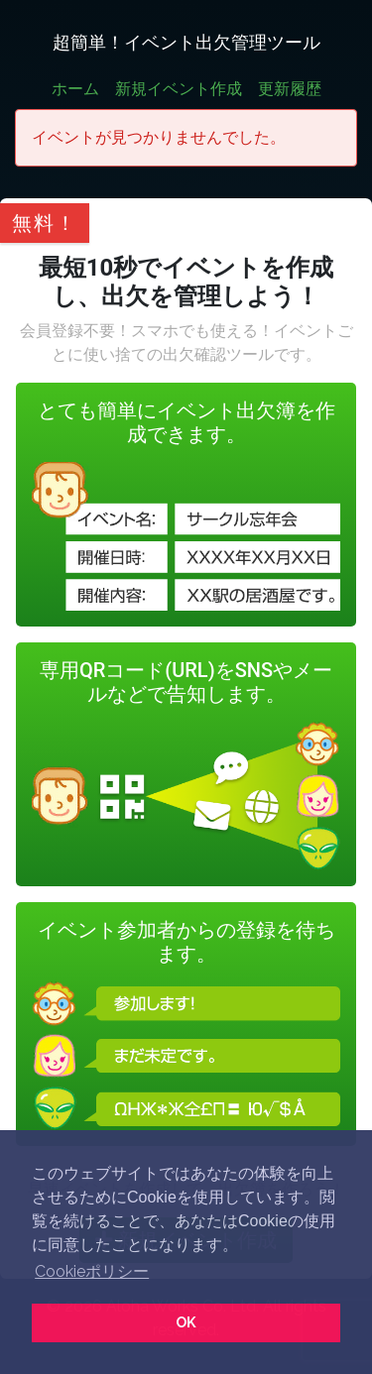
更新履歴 (289, 88)
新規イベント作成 (178, 88)
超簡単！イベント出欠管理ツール (186, 42)
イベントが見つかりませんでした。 (159, 137)
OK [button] (186, 1322)
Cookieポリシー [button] (92, 1271)
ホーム (75, 88)
